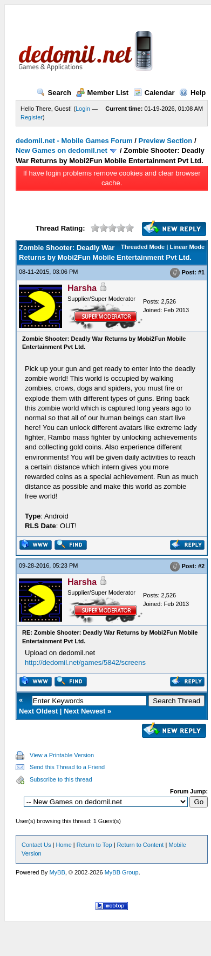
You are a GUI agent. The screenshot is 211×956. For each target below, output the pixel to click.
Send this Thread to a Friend (67, 767)
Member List (102, 93)
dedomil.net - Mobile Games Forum (74, 141)
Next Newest (84, 711)
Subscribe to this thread (61, 779)
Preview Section (166, 141)
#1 (201, 272)
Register (32, 117)
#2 (201, 566)
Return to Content (140, 844)
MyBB (57, 872)
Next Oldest (38, 711)
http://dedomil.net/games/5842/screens (85, 662)
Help (192, 93)
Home (63, 844)
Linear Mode (187, 247)
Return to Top (94, 844)
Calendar (154, 93)
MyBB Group (122, 872)
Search (54, 93)
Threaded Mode (143, 247)
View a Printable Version (62, 755)
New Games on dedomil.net (61, 150)
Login (83, 108)
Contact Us (36, 844)
